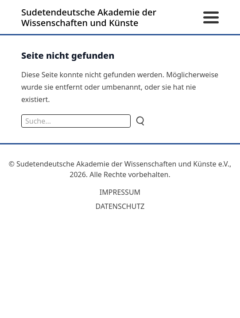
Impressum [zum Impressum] (120, 192)
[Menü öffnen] (211, 18)
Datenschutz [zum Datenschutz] (120, 206)
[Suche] (139, 121)
